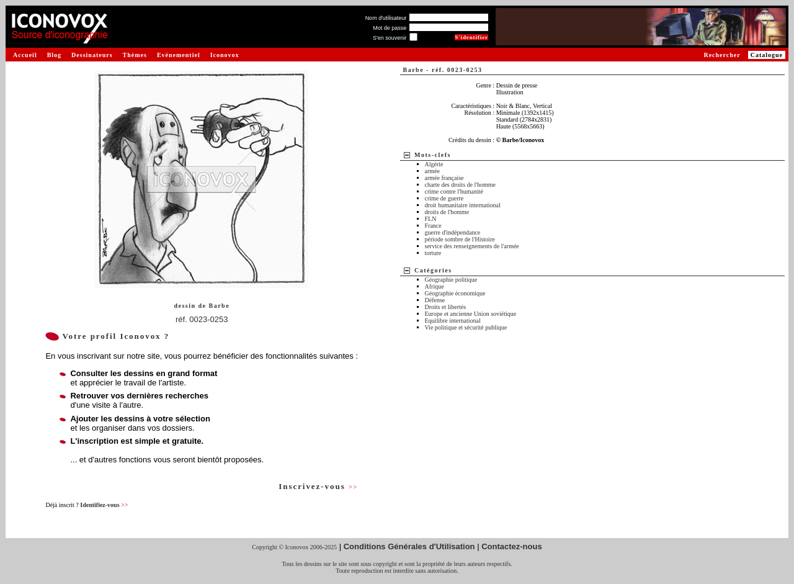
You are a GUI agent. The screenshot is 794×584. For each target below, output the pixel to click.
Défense (435, 300)
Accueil (25, 55)
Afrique (434, 286)
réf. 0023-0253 (202, 319)
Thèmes (135, 55)
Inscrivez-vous (318, 486)
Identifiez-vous (104, 504)
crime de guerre (444, 198)
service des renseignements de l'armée (472, 246)
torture (433, 252)
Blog (54, 55)
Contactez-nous (511, 546)
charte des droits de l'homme (460, 184)
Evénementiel (178, 55)
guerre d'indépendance (453, 232)
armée (432, 171)
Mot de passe (389, 28)
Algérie (434, 164)
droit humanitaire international (463, 205)
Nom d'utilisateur (386, 18)
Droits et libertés (445, 306)
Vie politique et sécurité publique (466, 327)
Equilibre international (453, 320)
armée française (444, 177)
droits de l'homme (447, 212)
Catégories (433, 270)
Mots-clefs (432, 154)
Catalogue (767, 55)
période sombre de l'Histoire (460, 239)
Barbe (219, 305)
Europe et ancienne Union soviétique (471, 313)
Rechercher (721, 55)
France (433, 225)
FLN (431, 218)
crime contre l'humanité (454, 191)
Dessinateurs (91, 55)
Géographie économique (455, 293)
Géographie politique (451, 279)
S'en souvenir (389, 38)
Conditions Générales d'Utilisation (409, 546)
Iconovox (224, 55)
